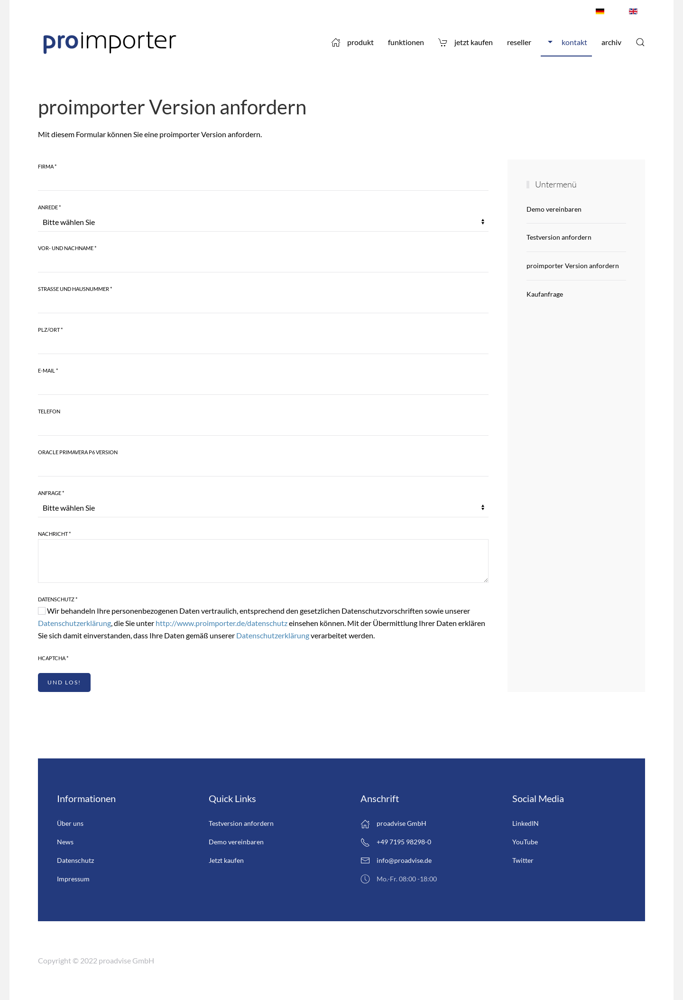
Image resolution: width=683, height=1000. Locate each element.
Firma (47, 166)
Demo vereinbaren (553, 209)
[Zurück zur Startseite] (109, 42)
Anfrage (51, 493)
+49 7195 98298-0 (395, 842)
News (65, 842)
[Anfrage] (263, 507)
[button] (640, 42)
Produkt (352, 42)
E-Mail (48, 370)
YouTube (525, 842)
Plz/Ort (50, 330)
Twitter (523, 860)
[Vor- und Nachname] (263, 262)
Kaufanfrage (544, 294)
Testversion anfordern (558, 237)
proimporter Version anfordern (572, 266)
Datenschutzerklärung (74, 622)
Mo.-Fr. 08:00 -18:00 (398, 879)
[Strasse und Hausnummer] (263, 303)
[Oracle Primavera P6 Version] (263, 467)
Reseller (519, 42)
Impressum (73, 879)
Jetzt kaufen (465, 42)
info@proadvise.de (404, 860)
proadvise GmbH (393, 824)
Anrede (49, 207)
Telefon (49, 411)
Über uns (70, 823)
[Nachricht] (263, 561)
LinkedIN (525, 823)
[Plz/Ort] (263, 344)
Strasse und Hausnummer (75, 289)
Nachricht (54, 534)
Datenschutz (57, 599)
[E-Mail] (263, 385)
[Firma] (263, 181)
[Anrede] (263, 222)
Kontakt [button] (566, 42)
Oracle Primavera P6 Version (78, 452)
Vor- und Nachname (67, 248)
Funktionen (406, 42)
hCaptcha (53, 658)
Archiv (611, 42)
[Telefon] (263, 426)
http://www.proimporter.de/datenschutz (221, 622)
